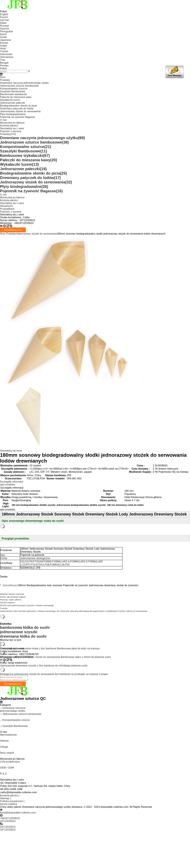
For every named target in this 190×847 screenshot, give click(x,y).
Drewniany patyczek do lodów (17, 108)
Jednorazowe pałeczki (12, 102)
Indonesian (6, 54)
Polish (3, 68)
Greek (3, 37)
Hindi (3, 48)
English (4, 14)
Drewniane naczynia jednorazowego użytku (24, 83)
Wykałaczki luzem (10, 100)
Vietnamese (6, 57)
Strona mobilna (8, 804)
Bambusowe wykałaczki (13, 94)
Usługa (4, 746)
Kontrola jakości (9, 125)
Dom (2, 77)
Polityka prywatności (11, 801)
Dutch (3, 34)
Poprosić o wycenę (10, 131)
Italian (3, 23)
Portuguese (6, 31)
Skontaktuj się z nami (12, 128)
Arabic (3, 45)
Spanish (4, 28)
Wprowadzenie (8, 734)
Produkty (5, 80)
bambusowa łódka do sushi (25, 627)
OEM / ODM (7, 767)
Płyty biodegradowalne (12, 114)
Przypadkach (7, 208)
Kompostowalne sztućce (13, 88)
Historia (4, 740)
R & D (3, 773)
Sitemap (4, 798)
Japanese (5, 40)
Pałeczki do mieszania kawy (16, 97)
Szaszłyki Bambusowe (12, 91)
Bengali (4, 62)
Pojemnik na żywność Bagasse (17, 117)
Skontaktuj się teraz (11, 450)
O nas (3, 120)
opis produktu (7, 484)
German (4, 20)
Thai (2, 60)
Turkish (4, 51)
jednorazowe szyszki (18, 632)
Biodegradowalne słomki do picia (18, 105)
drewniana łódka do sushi (23, 636)
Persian (4, 65)
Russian (4, 25)
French (4, 17)
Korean (4, 42)
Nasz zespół (7, 752)
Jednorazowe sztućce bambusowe (19, 85)
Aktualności (6, 206)
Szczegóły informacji (11, 481)
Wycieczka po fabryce (12, 122)
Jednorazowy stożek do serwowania (20, 111)
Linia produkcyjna (10, 761)
